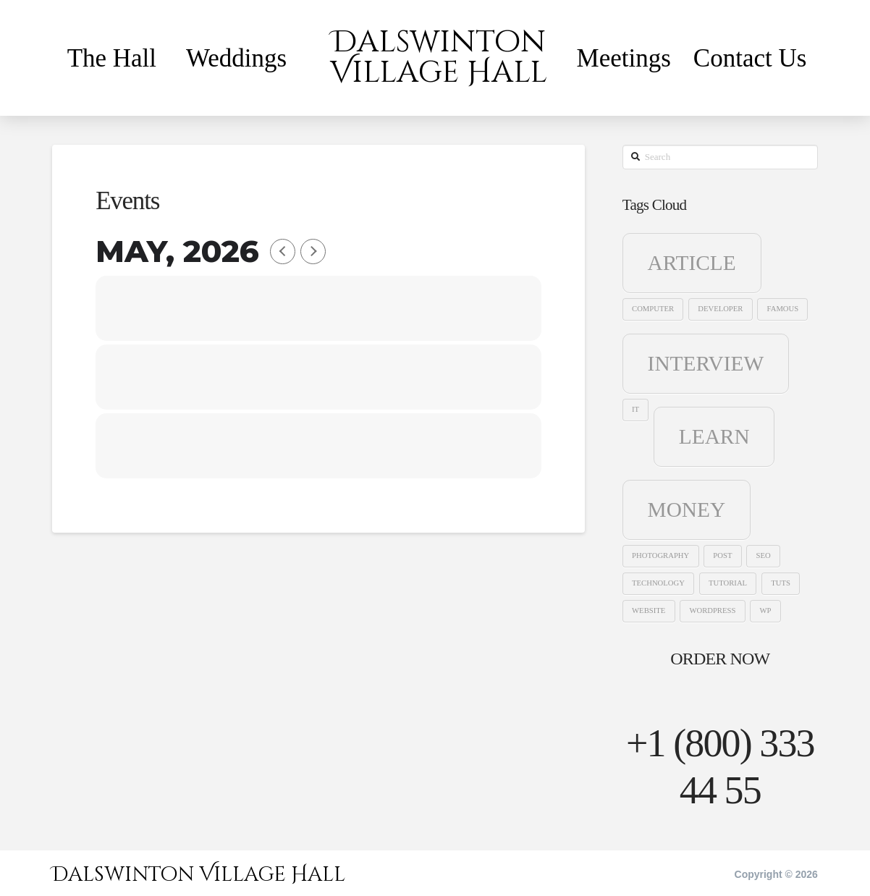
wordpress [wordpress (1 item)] (712, 610)
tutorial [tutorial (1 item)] (728, 583)
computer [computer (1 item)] (653, 309)
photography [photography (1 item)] (660, 555)
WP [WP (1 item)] (765, 610)
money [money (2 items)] (687, 509)
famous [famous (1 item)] (783, 309)
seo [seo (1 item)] (763, 555)
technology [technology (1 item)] (658, 583)
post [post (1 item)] (722, 555)
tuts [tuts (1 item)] (780, 583)
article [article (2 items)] (692, 262)
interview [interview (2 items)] (706, 363)
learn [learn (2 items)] (714, 436)
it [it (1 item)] (635, 409)
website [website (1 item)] (648, 610)
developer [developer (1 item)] (720, 309)
